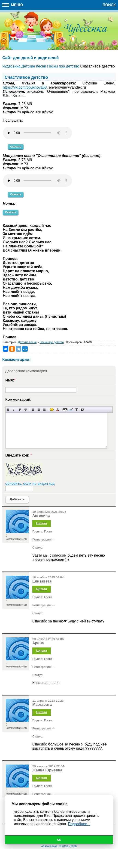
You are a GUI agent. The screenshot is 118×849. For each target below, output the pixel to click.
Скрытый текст (65, 409)
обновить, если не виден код (30, 483)
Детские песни (27, 342)
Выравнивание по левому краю (33, 409)
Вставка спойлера (82, 409)
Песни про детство (52, 342)
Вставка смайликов (51, 409)
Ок (59, 839)
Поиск (109, 5)
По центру (38, 409)
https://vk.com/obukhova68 (25, 87)
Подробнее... (79, 824)
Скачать (15, 146)
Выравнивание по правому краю (44, 409)
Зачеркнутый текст (25, 409)
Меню (12, 5)
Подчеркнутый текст (19, 409)
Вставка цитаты (70, 409)
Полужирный (8, 409)
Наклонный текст (14, 409)
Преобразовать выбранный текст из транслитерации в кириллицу (76, 409)
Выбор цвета (57, 409)
